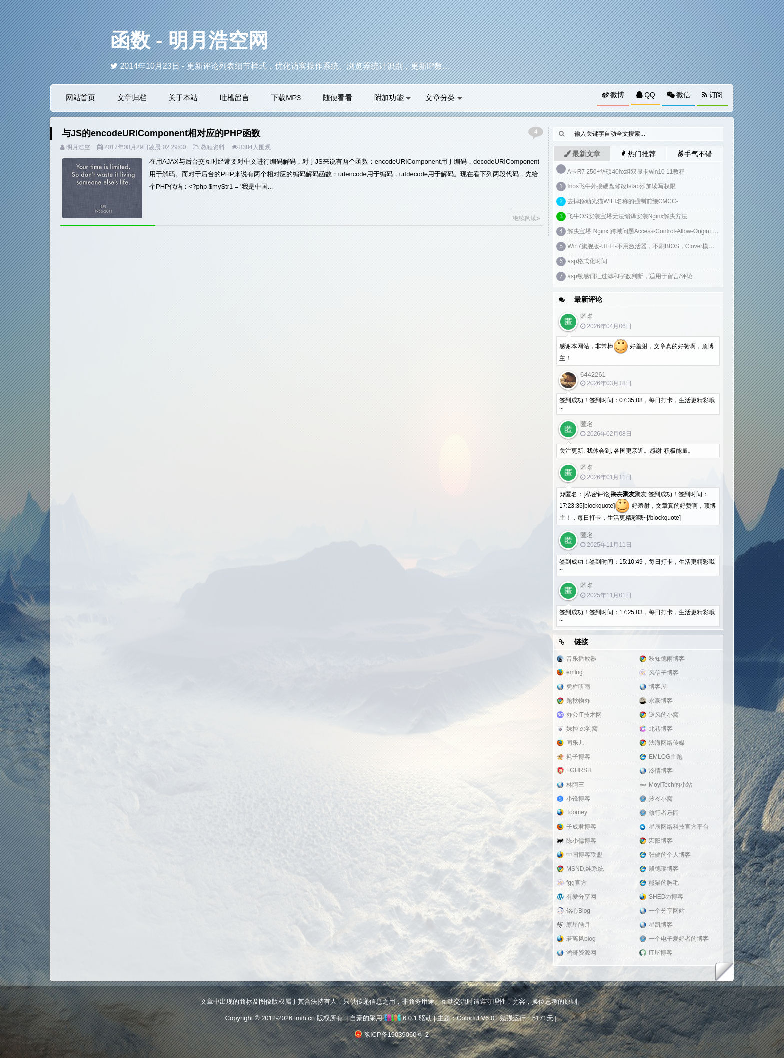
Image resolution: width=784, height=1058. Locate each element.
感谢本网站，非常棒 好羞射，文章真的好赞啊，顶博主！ (637, 350)
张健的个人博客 (670, 854)
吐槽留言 (235, 97)
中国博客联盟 (584, 854)
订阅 (712, 95)
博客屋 (658, 686)
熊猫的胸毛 (664, 882)
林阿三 (575, 784)
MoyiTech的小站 (670, 784)
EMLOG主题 (665, 756)
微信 (678, 95)
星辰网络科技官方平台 (679, 826)
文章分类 (444, 97)
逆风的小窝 (664, 714)
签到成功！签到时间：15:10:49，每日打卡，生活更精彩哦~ (637, 565)
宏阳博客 (661, 840)
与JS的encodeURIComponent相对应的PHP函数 (161, 133)
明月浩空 (78, 147)
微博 (613, 95)
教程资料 (213, 147)
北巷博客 (661, 728)
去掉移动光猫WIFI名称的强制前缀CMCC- (623, 201)
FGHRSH (579, 770)
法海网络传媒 (667, 742)
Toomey (577, 812)
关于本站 (183, 97)
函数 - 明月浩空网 (189, 40)
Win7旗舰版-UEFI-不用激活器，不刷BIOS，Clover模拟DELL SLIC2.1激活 (666, 246)
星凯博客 (661, 924)
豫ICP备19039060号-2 (396, 1034)
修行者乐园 (664, 812)
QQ (645, 95)
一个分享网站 (667, 910)
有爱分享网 (581, 896)
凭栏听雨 (578, 686)
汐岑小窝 (661, 798)
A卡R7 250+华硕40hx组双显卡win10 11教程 (627, 171)
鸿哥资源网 (581, 952)
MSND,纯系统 (585, 868)
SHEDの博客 (666, 896)
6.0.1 (401, 1018)
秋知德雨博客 (667, 658)
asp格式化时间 (587, 261)
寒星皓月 (578, 924)
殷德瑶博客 (664, 868)
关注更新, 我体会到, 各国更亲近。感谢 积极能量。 (627, 450)
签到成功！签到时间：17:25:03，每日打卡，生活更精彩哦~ (637, 616)
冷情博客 (661, 770)
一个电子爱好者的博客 (679, 938)
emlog (574, 672)
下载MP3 (286, 97)
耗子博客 (578, 756)
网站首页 (81, 97)
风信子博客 (664, 672)
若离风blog (581, 938)
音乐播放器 (581, 658)
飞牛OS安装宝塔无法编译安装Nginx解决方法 (628, 216)
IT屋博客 (660, 952)
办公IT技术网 (584, 714)
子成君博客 (581, 826)
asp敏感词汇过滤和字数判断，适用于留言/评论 (630, 276)
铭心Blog (578, 910)
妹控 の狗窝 (582, 728)
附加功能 (393, 97)
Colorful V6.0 (475, 1018)
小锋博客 (578, 798)
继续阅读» (526, 218)
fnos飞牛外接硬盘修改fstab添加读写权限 (622, 186)
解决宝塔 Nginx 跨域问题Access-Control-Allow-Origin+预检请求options (662, 231)
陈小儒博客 (581, 840)
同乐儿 (575, 742)
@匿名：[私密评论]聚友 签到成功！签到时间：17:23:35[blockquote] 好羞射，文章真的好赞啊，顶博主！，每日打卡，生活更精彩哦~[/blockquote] (638, 506)
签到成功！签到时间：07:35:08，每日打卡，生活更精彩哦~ (637, 404)
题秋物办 (578, 700)
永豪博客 (661, 700)
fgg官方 (576, 882)
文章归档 (132, 97)
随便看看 (337, 97)
